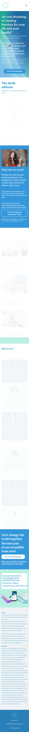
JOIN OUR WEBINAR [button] (14, 71)
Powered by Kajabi (14, 728)
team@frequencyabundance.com (15, 586)
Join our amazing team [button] (13, 557)
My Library (14, 720)
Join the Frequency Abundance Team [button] (14, 213)
